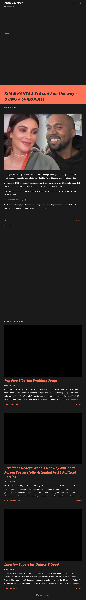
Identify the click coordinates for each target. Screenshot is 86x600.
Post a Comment (15, 501)
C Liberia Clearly (13, 3)
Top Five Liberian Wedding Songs (31, 380)
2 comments (14, 404)
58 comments (14, 588)
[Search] (73, 3)
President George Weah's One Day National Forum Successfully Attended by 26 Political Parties (40, 472)
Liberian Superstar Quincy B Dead (31, 564)
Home (7, 33)
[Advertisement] (43, 20)
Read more (78, 404)
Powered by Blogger (43, 595)
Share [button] (78, 221)
